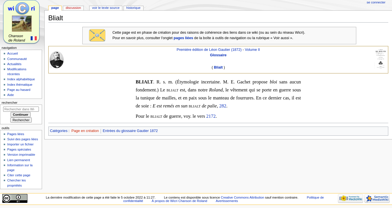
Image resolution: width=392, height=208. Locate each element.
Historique (133, 7)
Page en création (85, 131)
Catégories (58, 131)
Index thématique (19, 84)
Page (55, 7)
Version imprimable (21, 154)
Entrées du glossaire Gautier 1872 (130, 131)
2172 (211, 116)
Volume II (252, 50)
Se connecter (376, 2)
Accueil (12, 53)
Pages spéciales (19, 149)
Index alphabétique (21, 79)
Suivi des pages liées (22, 139)
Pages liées (15, 134)
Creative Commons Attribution (242, 197)
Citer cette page (18, 175)
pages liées (183, 38)
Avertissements (227, 201)
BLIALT (144, 82)
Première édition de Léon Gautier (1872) (209, 50)
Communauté (17, 59)
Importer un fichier (20, 144)
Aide (10, 95)
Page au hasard (18, 89)
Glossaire (218, 55)
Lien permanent (18, 160)
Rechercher (9, 102)
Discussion (73, 7)
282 (222, 106)
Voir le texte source (106, 7)
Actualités (14, 64)
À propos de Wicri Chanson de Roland (179, 201)
